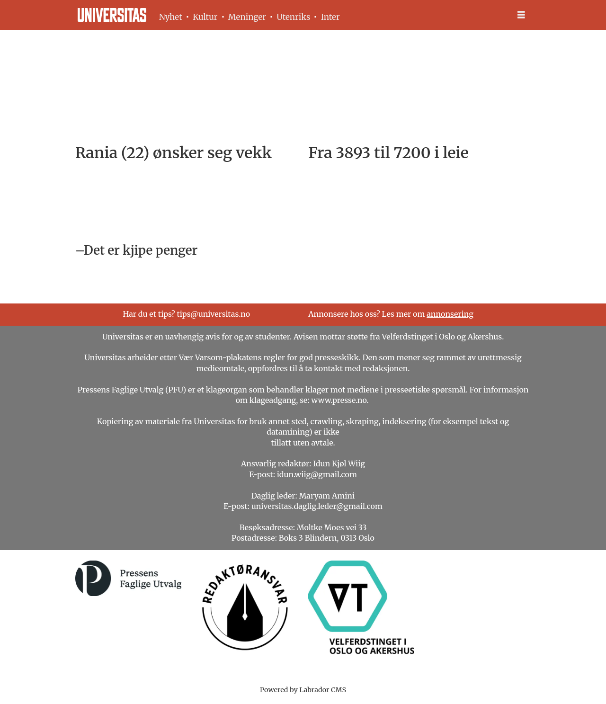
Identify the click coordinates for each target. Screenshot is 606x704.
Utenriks (293, 17)
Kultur (205, 17)
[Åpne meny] (521, 15)
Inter (330, 17)
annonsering (450, 314)
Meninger (247, 17)
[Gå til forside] (112, 15)
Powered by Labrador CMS (303, 690)
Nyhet (170, 17)
